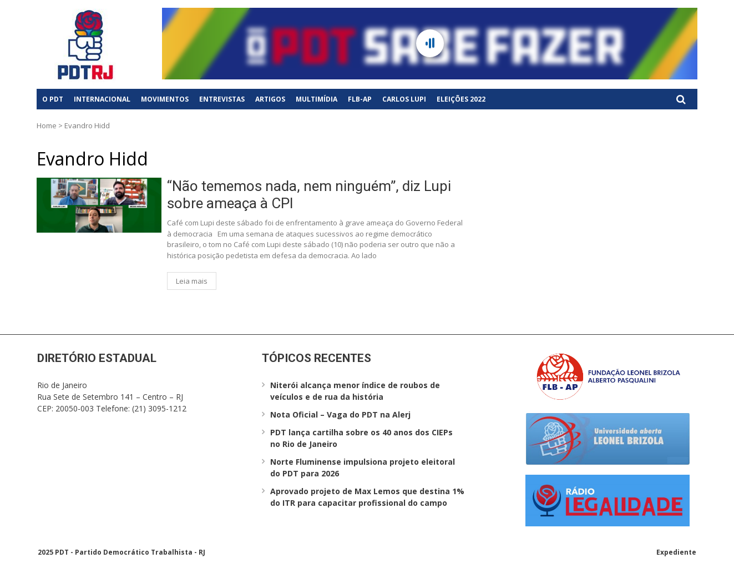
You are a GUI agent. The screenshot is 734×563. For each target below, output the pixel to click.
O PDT (52, 99)
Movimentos (165, 99)
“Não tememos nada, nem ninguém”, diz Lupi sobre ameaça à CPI (309, 195)
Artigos (270, 99)
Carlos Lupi (404, 99)
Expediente (676, 552)
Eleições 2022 (461, 99)
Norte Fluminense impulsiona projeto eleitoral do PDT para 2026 (362, 467)
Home (47, 125)
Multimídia (316, 99)
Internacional (102, 99)
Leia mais (191, 281)
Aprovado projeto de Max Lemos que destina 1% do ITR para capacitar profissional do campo (367, 497)
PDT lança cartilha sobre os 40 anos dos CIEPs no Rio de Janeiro (361, 438)
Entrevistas (222, 99)
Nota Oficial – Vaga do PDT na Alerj (340, 414)
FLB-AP (360, 99)
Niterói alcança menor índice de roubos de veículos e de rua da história (355, 391)
